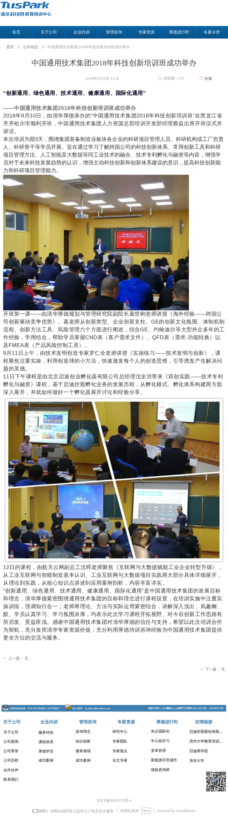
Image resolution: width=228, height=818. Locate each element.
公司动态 (30, 47)
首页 (10, 47)
